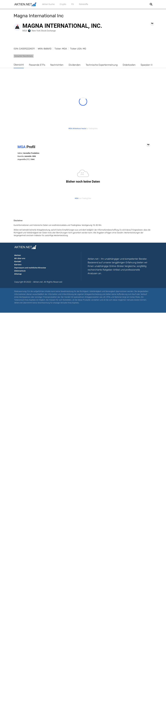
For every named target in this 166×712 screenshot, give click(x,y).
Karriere (17, 265)
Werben (17, 255)
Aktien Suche (48, 4)
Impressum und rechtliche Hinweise (30, 268)
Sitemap (18, 274)
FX (72, 4)
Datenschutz (20, 271)
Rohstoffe (83, 4)
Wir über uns (19, 258)
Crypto (63, 4)
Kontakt (17, 261)
